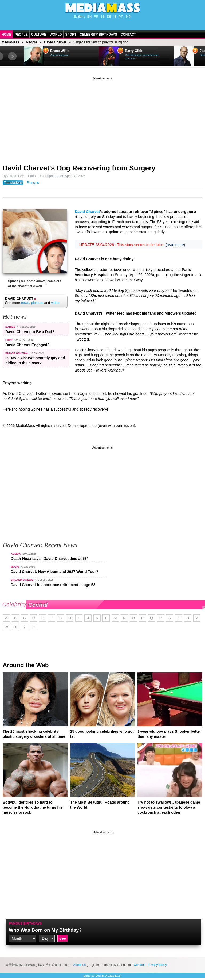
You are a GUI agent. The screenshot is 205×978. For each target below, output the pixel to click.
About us (79, 965)
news (25, 303)
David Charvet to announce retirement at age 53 (53, 585)
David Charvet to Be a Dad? (29, 332)
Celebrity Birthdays (98, 34)
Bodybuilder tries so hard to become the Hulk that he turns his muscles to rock (33, 807)
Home (6, 34)
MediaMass (10, 42)
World (56, 34)
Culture (38, 34)
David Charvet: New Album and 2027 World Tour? (54, 572)
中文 (128, 16)
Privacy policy (157, 965)
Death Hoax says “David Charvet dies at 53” (50, 558)
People (21, 34)
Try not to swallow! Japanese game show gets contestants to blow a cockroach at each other (168, 807)
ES (102, 16)
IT (115, 16)
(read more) (175, 245)
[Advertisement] (102, 118)
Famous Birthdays (25, 924)
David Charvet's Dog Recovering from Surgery (79, 168)
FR (96, 16)
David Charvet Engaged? (27, 345)
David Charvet (55, 42)
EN (89, 16)
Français (33, 183)
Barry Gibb (133, 51)
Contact (128, 34)
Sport (70, 34)
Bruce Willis (59, 51)
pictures (37, 303)
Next (12, 56)
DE (109, 16)
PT (121, 16)
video (55, 303)
